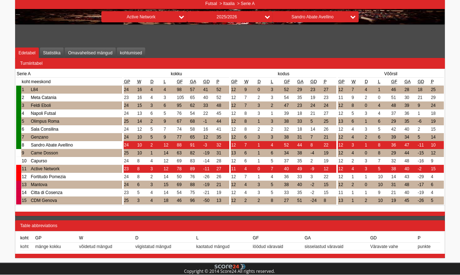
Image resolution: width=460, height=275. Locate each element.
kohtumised (131, 52)
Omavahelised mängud (90, 52)
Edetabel (26, 52)
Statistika (52, 52)
